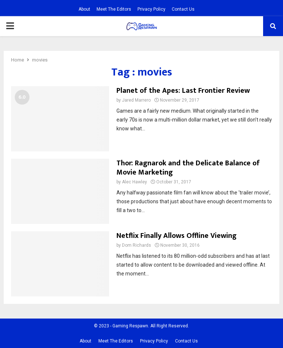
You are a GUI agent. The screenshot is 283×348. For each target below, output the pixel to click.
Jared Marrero (136, 100)
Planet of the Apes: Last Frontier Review (183, 90)
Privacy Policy (151, 9)
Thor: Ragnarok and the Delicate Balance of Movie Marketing (188, 168)
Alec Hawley (134, 181)
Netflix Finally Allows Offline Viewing (176, 235)
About (84, 9)
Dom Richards (136, 245)
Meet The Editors (114, 9)
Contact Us (183, 9)
